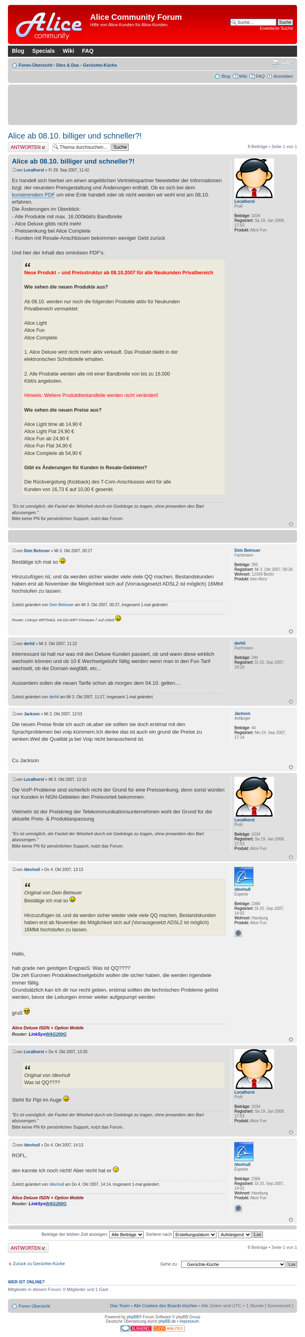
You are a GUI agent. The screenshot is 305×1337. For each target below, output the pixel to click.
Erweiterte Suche (276, 28)
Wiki (68, 51)
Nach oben (291, 524)
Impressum (189, 1321)
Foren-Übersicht (35, 65)
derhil (29, 644)
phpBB (133, 1317)
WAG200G (55, 1034)
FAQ (88, 51)
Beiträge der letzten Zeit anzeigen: (92, 1234)
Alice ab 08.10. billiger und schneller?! (75, 135)
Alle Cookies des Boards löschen (165, 1305)
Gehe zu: (169, 1264)
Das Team (119, 1305)
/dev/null (32, 869)
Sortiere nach (181, 1234)
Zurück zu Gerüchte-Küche (39, 1263)
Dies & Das (67, 65)
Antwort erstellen (28, 147)
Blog (18, 51)
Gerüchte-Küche (100, 65)
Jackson (32, 714)
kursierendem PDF (33, 195)
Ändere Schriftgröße (287, 63)
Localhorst (34, 170)
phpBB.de (167, 1321)
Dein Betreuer (37, 551)
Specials (43, 51)
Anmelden (283, 76)
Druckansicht (275, 63)
